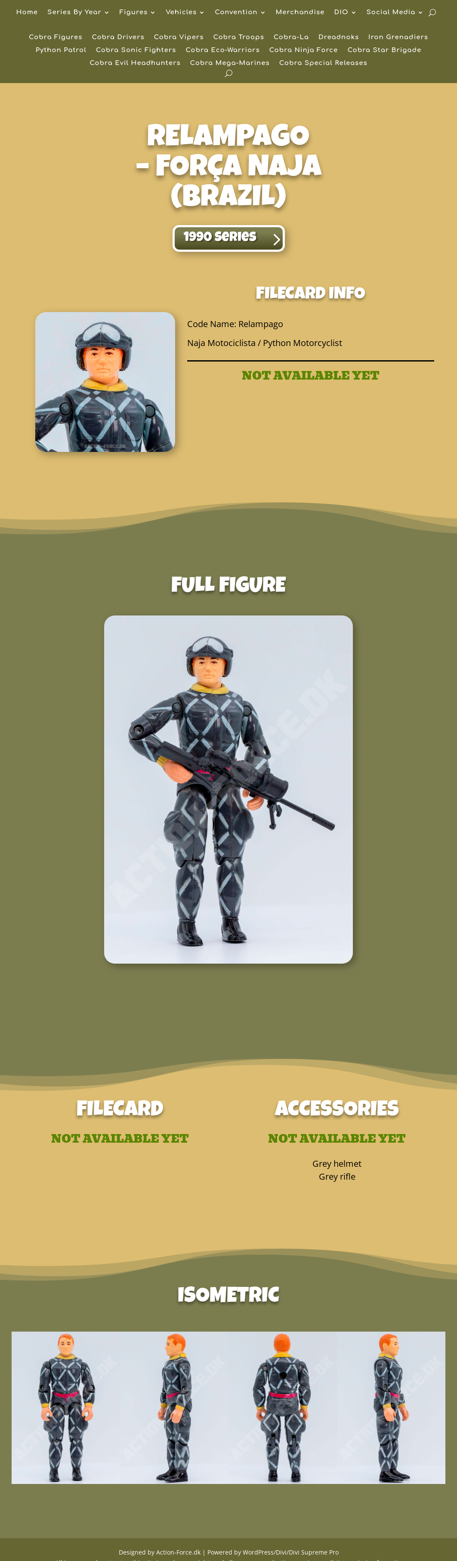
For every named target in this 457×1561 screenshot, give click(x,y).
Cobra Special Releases (323, 63)
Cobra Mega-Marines (230, 63)
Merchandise (300, 12)
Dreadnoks (338, 37)
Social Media (391, 12)
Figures (134, 12)
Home (27, 12)
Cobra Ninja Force (303, 50)
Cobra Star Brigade (384, 50)
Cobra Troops (238, 37)
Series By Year (74, 12)
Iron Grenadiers (398, 37)
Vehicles (181, 12)
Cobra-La (291, 37)
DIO (341, 12)
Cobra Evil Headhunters (135, 63)
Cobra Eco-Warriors (222, 50)
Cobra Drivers (118, 37)
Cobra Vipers (179, 37)
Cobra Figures (55, 37)
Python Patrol (61, 50)
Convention (236, 12)
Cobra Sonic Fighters (136, 50)
